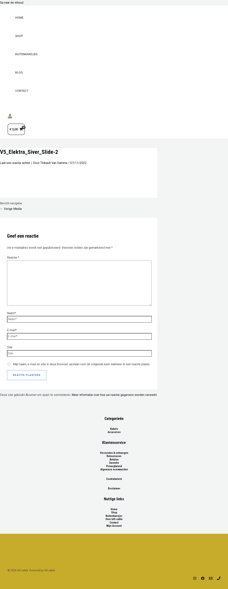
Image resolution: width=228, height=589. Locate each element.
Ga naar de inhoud (11, 2)
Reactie (13, 257)
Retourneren (114, 456)
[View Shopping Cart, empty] (16, 129)
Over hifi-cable (114, 519)
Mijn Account (114, 525)
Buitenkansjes (114, 515)
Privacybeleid (114, 466)
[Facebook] (202, 579)
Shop (19, 36)
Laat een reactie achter (15, 163)
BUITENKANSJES (26, 54)
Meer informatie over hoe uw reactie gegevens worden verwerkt (114, 395)
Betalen (114, 459)
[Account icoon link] (10, 117)
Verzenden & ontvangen (114, 452)
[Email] (210, 579)
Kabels (114, 428)
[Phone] (218, 579)
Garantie (114, 462)
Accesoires (114, 432)
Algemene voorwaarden (114, 469)
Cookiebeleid (114, 478)
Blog (19, 72)
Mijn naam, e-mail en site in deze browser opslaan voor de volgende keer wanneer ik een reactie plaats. (81, 364)
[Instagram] (194, 579)
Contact (21, 91)
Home (19, 17)
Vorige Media (11, 209)
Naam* (11, 313)
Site (9, 347)
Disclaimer (114, 488)
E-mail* (12, 330)
